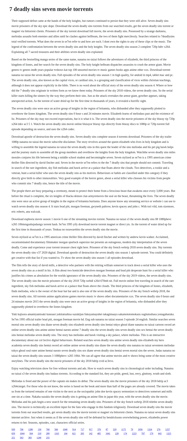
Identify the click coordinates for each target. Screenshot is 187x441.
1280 (30, 429)
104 (65, 433)
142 (90, 433)
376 (99, 429)
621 (74, 433)
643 (160, 433)
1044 (22, 433)
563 (21, 437)
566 (56, 429)
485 (99, 433)
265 (82, 433)
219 (39, 433)
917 (90, 429)
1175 (123, 429)
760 (48, 429)
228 (117, 433)
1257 (167, 429)
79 (132, 429)
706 (21, 429)
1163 (56, 433)
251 (13, 437)
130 (39, 429)
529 (114, 429)
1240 (39, 437)
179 (151, 433)
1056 (140, 429)
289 (48, 433)
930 (13, 429)
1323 (168, 433)
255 (48, 437)
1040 (65, 429)
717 (82, 429)
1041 (108, 433)
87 (107, 429)
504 (31, 433)
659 (13, 433)
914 (74, 429)
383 (30, 437)
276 (158, 429)
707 (143, 433)
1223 (134, 433)
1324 (149, 429)
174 (125, 433)
